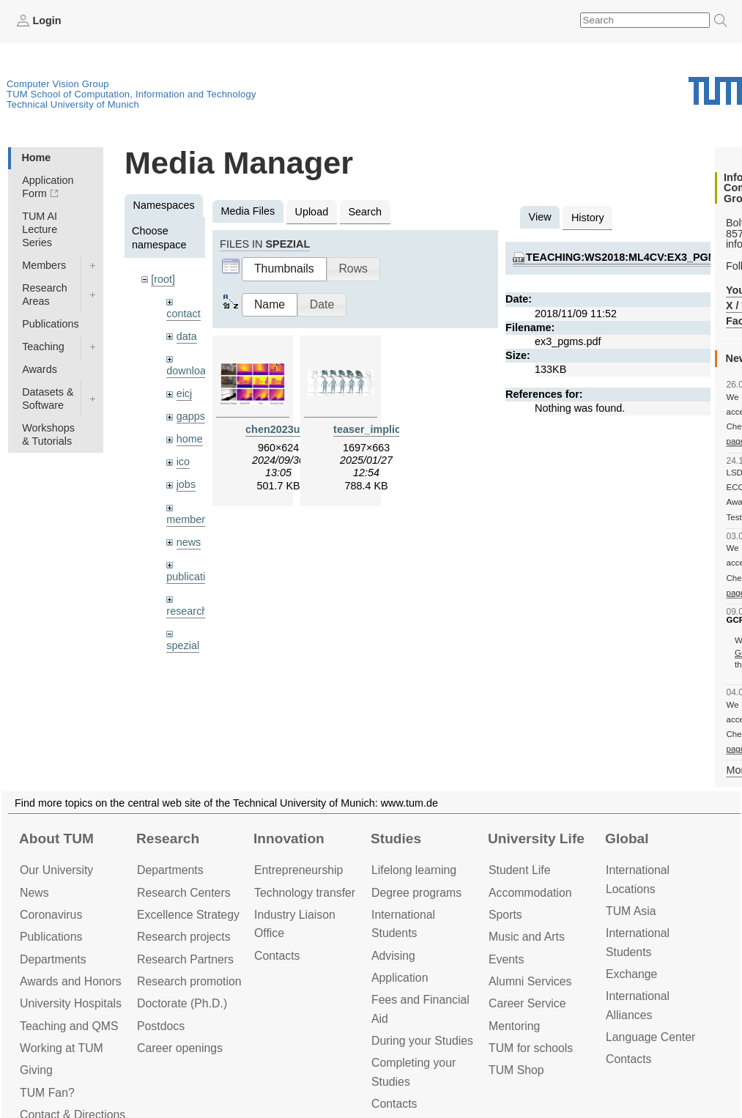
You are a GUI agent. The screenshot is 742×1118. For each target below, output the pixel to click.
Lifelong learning (413, 870)
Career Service (527, 1003)
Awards (39, 369)
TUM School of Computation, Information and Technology (131, 94)
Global (627, 838)
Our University (56, 870)
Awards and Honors (71, 981)
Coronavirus (51, 914)
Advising (393, 955)
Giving (36, 1070)
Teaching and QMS (69, 1026)
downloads (191, 371)
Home (36, 157)
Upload (312, 212)
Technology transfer (304, 892)
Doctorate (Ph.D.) (182, 1003)
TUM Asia (631, 911)
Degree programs (416, 892)
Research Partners (185, 959)
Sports (505, 914)
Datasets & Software (47, 398)
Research (167, 838)
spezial (182, 645)
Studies (396, 838)
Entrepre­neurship (298, 870)
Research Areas (44, 294)
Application (399, 977)
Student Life (519, 870)
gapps (191, 416)
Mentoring (514, 1026)
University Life (536, 838)
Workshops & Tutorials (48, 434)
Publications (50, 324)
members (188, 519)
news (189, 542)
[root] (163, 279)
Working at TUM (61, 1048)
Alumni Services (530, 981)
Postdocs (161, 1026)
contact (183, 313)
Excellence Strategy (188, 914)
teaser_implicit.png (381, 429)
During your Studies (422, 1040)
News (34, 892)
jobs (186, 484)
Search (365, 212)
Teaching (43, 346)
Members (44, 265)
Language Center (650, 1037)
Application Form (47, 186)
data (187, 336)
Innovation (288, 838)
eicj (185, 393)
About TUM (56, 838)
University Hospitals (71, 1003)
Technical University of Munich (73, 104)
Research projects (184, 936)
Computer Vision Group (58, 83)
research (186, 611)
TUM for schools (531, 1048)
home (190, 439)
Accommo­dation (530, 892)
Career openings (180, 1048)
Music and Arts (527, 936)
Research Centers (184, 892)
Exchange (631, 974)
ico (183, 461)
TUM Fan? (47, 1092)
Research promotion (189, 981)
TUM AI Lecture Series (39, 229)
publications (194, 576)
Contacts (277, 955)
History (587, 217)
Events (506, 959)
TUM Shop (516, 1070)
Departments (53, 959)
